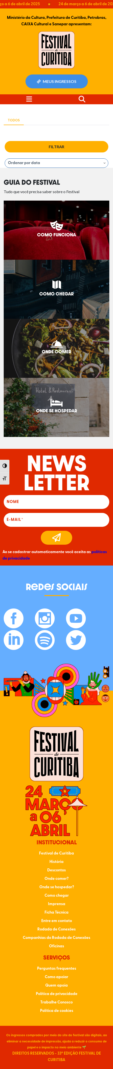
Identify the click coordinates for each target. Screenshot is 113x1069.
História (56, 862)
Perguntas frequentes (56, 969)
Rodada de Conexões (56, 929)
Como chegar (57, 896)
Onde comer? (56, 879)
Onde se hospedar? (56, 887)
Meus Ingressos (56, 81)
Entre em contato (56, 921)
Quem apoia (56, 986)
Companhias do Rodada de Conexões (56, 938)
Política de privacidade (56, 994)
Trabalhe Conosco (56, 1002)
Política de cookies (56, 1011)
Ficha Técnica (56, 913)
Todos (14, 120)
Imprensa (56, 904)
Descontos (56, 870)
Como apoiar (56, 977)
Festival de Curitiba (56, 853)
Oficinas (56, 946)
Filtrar (56, 146)
